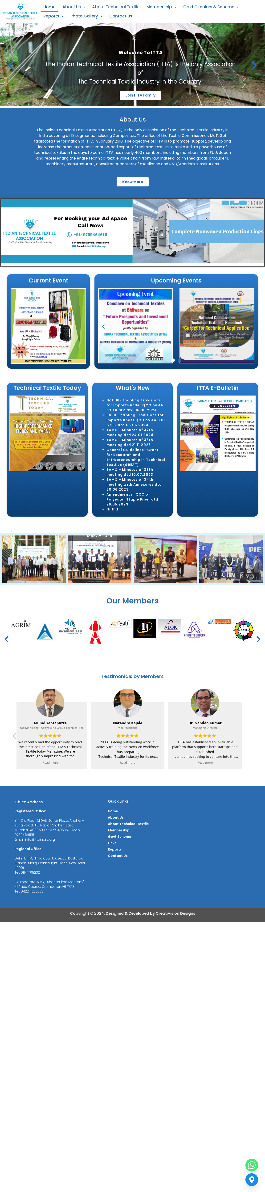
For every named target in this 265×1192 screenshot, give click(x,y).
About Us (73, 7)
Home (49, 7)
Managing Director (205, 728)
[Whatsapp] (251, 1165)
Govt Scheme (119, 836)
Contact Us (120, 16)
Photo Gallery (86, 16)
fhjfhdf (113, 509)
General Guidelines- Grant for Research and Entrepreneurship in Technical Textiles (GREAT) (135, 457)
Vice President (127, 728)
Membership (161, 7)
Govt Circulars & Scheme (211, 7)
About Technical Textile (116, 7)
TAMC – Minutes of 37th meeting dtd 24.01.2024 (129, 432)
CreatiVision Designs (175, 913)
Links (112, 843)
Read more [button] (50, 763)
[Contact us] (251, 1179)
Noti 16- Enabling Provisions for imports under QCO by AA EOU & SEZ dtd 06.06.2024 (134, 405)
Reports (53, 16)
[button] (73, 7)
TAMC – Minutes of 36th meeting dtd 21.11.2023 (129, 442)
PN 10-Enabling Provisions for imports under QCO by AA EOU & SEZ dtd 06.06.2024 (135, 420)
